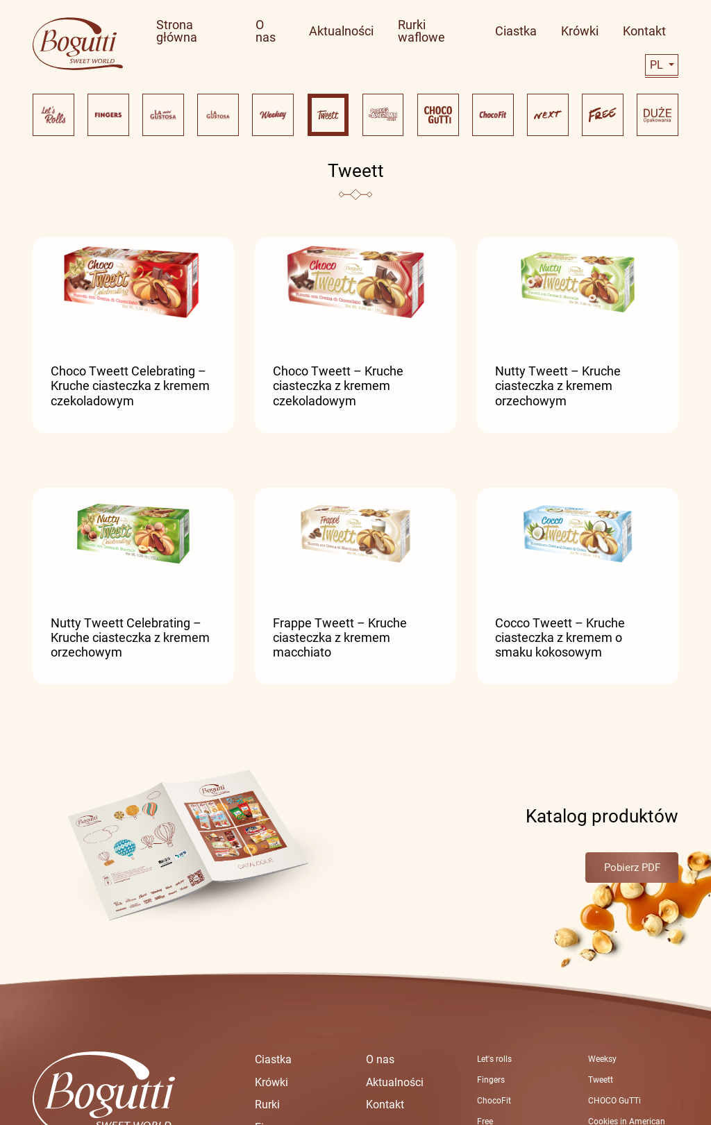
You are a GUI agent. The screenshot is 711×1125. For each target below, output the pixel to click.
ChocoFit (494, 1101)
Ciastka (273, 1059)
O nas (380, 1059)
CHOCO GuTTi (614, 1101)
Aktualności (395, 1082)
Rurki (267, 1104)
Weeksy (602, 1059)
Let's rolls (494, 1059)
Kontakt (385, 1104)
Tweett (600, 1080)
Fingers (491, 1080)
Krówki (271, 1082)
